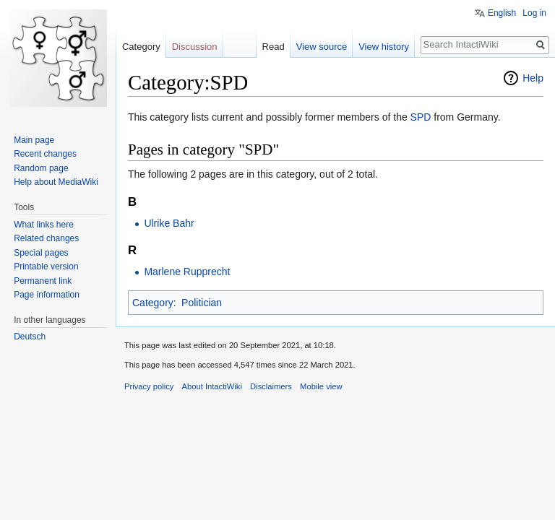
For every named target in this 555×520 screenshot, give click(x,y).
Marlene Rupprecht (187, 271)
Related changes (46, 238)
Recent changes (45, 154)
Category (152, 302)
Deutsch (30, 337)
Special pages (41, 253)
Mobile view (321, 386)
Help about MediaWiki (56, 182)
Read (273, 46)
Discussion (195, 46)
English (502, 13)
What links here (44, 225)
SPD (420, 117)
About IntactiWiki (212, 386)
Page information (46, 295)
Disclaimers (271, 386)
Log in (534, 13)
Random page (41, 168)
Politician (201, 302)
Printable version (46, 266)
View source (322, 46)
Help (532, 78)
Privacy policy (148, 386)
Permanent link (43, 281)
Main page (34, 140)
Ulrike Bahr (169, 223)
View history (383, 46)
